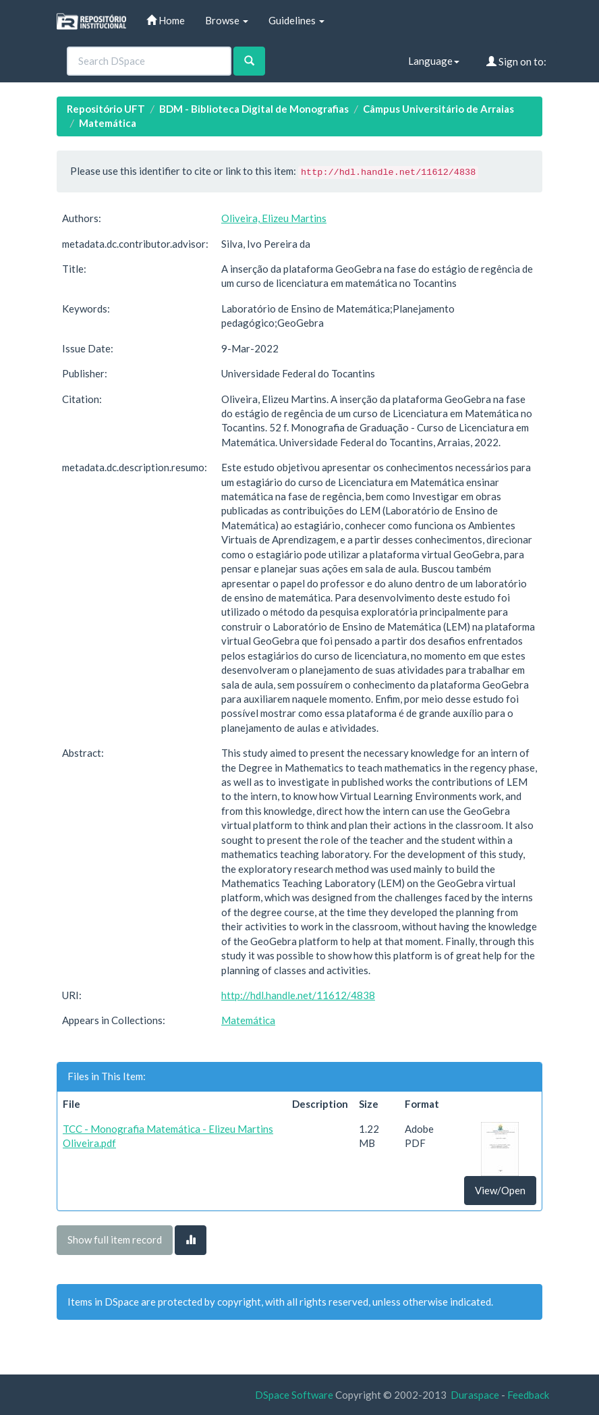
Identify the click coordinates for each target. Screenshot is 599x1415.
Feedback (528, 1395)
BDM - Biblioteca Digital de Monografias (254, 109)
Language (433, 61)
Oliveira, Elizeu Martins (273, 218)
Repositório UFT (106, 109)
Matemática (107, 123)
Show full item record (114, 1239)
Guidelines (296, 20)
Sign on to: (516, 61)
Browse (226, 20)
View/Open (500, 1190)
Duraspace (475, 1395)
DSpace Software (294, 1395)
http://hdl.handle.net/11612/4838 (298, 995)
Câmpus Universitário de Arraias (438, 109)
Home (165, 20)
